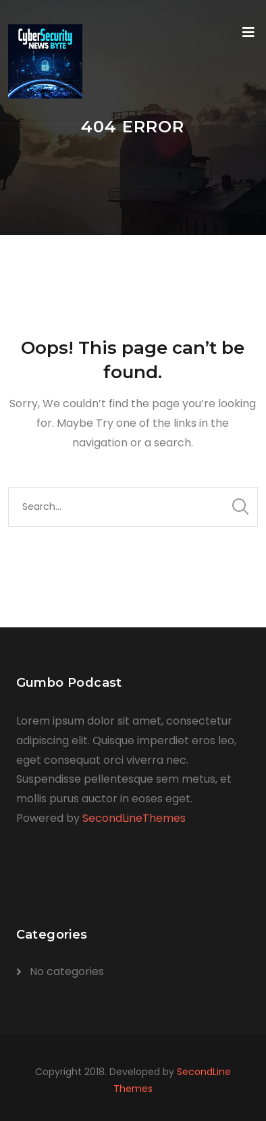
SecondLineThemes (134, 818)
